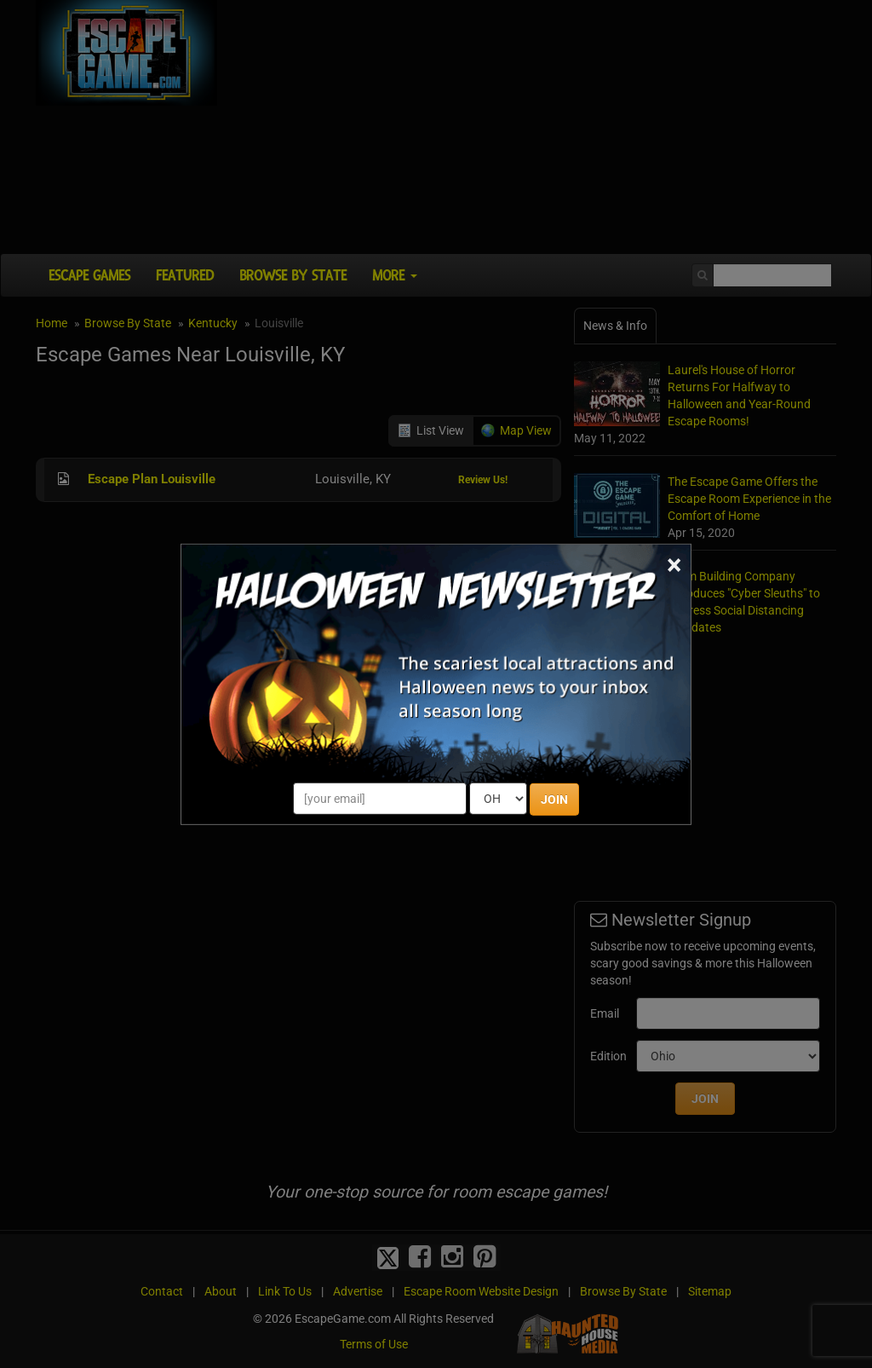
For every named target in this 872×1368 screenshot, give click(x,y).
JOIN (554, 799)
